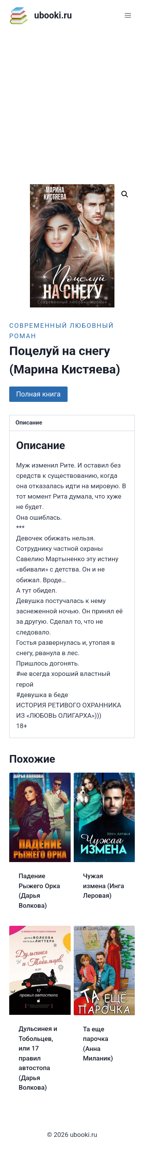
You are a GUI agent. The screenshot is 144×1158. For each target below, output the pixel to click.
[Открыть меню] (128, 15)
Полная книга (38, 394)
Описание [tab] (28, 422)
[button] (125, 194)
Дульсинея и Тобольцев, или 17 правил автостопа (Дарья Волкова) (38, 1058)
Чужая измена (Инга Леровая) (103, 885)
